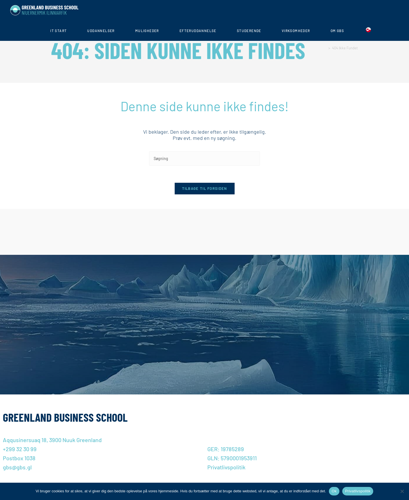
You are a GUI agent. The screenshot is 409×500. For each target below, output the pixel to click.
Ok (334, 491)
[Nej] (402, 491)
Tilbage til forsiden (204, 188)
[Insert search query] (204, 158)
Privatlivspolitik (358, 491)
